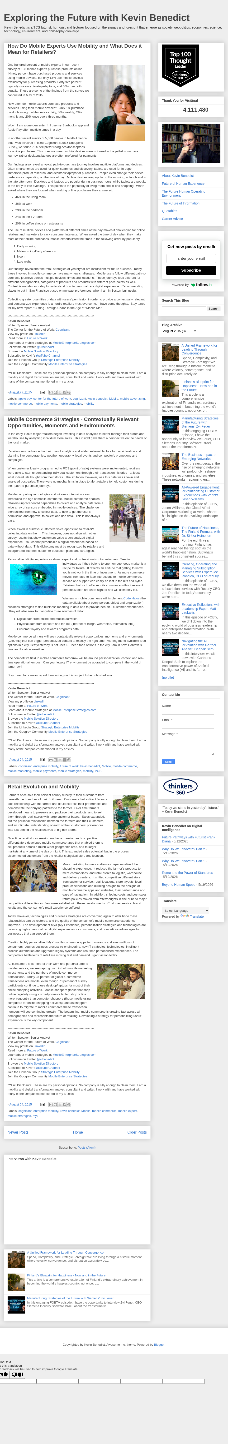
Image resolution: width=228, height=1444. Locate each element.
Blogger (159, 1344)
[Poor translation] (17, 1375)
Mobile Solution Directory (41, 351)
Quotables (169, 211)
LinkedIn (39, 334)
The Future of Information (181, 203)
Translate (192, 916)
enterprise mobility (45, 766)
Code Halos (131, 598)
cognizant (79, 398)
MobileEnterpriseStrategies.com (74, 342)
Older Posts (137, 1132)
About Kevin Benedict (178, 176)
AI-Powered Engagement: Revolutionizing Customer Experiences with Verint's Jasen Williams (201, 493)
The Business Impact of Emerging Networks (199, 457)
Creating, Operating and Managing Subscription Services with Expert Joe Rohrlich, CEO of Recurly (200, 570)
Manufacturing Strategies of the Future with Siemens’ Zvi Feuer (70, 1298)
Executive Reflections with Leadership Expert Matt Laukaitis (201, 609)
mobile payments (45, 403)
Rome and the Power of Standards (187, 873)
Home (78, 1132)
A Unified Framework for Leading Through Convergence (65, 1252)
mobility (89, 403)
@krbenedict (45, 347)
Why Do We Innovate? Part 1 (183, 861)
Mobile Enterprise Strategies (67, 364)
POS (98, 771)
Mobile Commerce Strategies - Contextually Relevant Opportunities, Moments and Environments (73, 422)
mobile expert (127, 1111)
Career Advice (172, 219)
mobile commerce (20, 403)
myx (35, 1116)
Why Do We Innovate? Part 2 (183, 849)
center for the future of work (52, 398)
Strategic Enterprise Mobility (60, 360)
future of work (69, 766)
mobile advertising (132, 398)
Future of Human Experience (183, 183)
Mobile (113, 398)
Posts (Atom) (86, 1147)
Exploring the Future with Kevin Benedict (97, 17)
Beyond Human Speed (178, 884)
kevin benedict (97, 398)
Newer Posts (18, 1132)
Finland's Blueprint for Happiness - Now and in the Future (66, 1275)
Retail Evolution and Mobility (43, 787)
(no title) (168, 677)
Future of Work (37, 338)
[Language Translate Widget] (185, 910)
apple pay (25, 398)
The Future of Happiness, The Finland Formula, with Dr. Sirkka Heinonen (201, 532)
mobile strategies (70, 403)
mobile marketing (19, 771)
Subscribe (191, 270)
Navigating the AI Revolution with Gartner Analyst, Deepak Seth (199, 645)
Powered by (191, 285)
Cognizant (63, 329)
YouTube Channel (47, 355)
